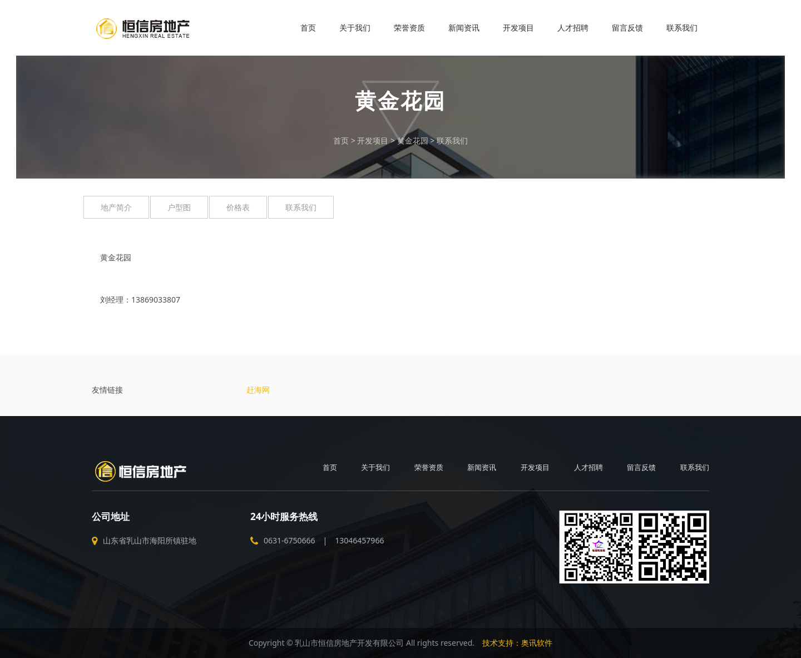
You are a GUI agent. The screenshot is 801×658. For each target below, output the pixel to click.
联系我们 (682, 27)
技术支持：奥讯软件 (517, 642)
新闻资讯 (463, 27)
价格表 (238, 207)
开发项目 (518, 27)
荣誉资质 (409, 27)
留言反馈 (627, 27)
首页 (308, 27)
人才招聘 (573, 27)
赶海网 (258, 389)
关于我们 (354, 27)
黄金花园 (412, 140)
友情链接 (107, 389)
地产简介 (116, 207)
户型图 (179, 207)
